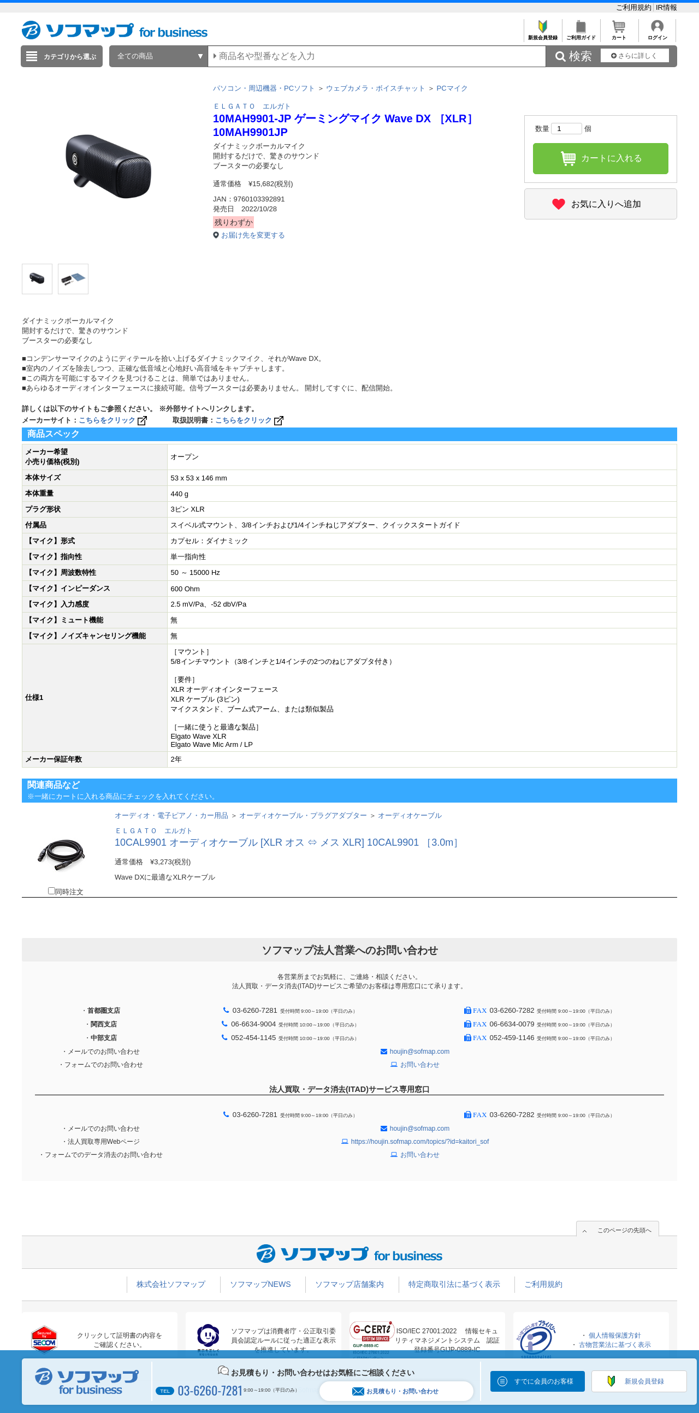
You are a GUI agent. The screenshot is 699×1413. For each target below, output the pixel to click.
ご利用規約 (635, 7)
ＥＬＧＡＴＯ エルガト (252, 106)
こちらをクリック (114, 420)
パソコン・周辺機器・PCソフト (264, 88)
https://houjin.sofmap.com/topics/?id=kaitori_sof (420, 1141)
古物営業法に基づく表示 (615, 1345)
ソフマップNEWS (260, 1284)
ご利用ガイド (581, 34)
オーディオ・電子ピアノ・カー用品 (171, 815)
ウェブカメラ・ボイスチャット (375, 88)
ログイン (657, 34)
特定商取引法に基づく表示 (454, 1284)
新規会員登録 (542, 34)
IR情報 (666, 7)
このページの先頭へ (624, 1230)
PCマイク (452, 88)
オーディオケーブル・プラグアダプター (303, 815)
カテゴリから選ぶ (70, 57)
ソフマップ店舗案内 (349, 1284)
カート (619, 34)
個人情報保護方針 (615, 1335)
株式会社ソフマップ (171, 1284)
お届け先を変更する (253, 235)
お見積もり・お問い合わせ (395, 1391)
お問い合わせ (420, 1064)
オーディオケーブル (410, 815)
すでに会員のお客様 (543, 1381)
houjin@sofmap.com (420, 1051)
